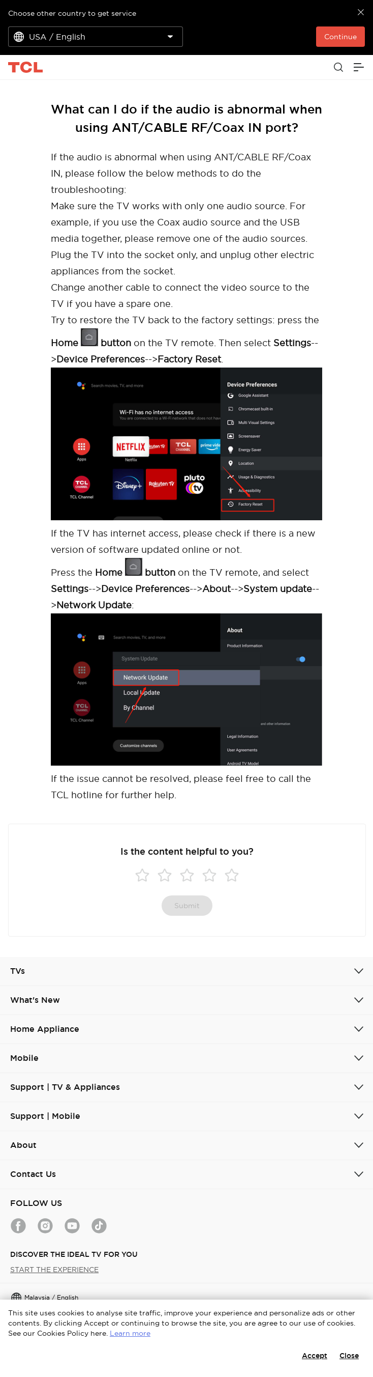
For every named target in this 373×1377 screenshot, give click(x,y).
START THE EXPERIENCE (54, 1269)
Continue (340, 36)
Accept (314, 1355)
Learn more (130, 1333)
